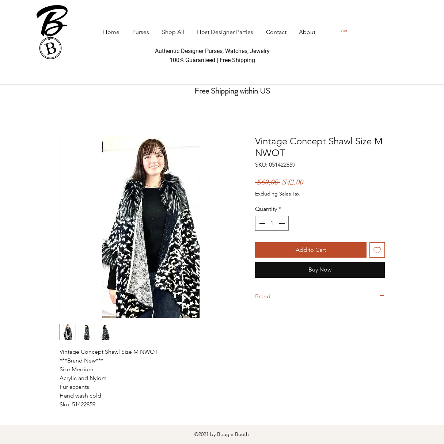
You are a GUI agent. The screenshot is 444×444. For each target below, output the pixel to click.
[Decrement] (261, 223)
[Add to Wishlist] (377, 250)
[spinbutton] (271, 223)
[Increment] (282, 223)
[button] (346, 31)
